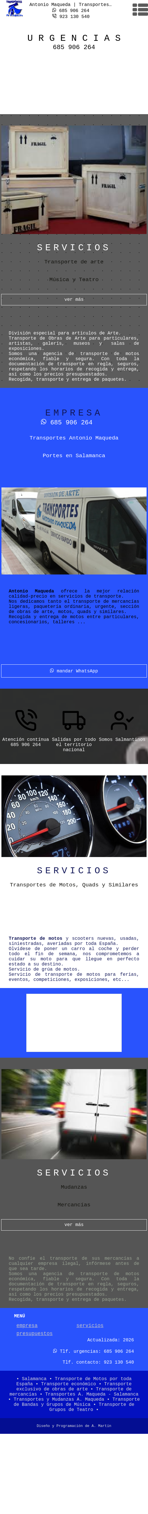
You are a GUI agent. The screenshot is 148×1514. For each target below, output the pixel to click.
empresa (27, 1392)
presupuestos (35, 1401)
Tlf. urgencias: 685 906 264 (93, 1421)
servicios (89, 1392)
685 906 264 (70, 10)
